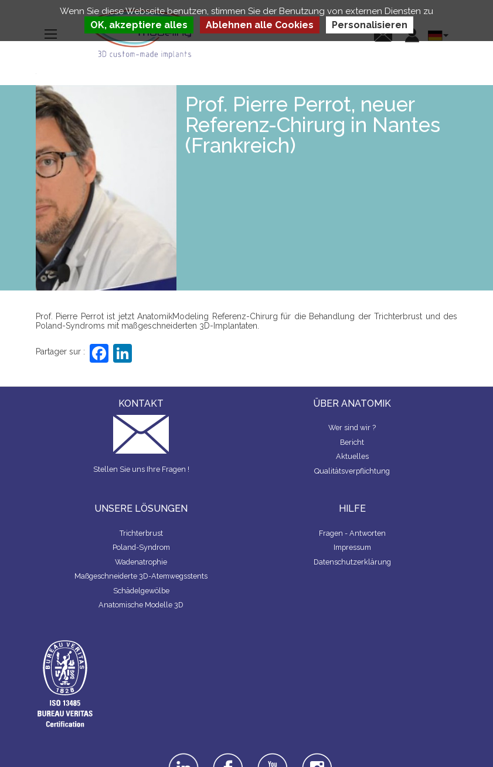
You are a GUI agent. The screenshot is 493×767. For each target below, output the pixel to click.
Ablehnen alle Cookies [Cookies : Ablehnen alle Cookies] (260, 25)
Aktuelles (352, 456)
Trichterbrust (141, 533)
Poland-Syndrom (141, 547)
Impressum (352, 547)
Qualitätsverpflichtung (352, 471)
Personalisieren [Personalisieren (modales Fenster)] (369, 25)
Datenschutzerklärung (352, 561)
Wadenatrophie (141, 561)
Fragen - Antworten (352, 533)
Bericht (352, 442)
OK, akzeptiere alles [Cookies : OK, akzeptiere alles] (139, 25)
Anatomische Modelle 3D (140, 604)
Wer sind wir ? (352, 427)
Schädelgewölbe (141, 590)
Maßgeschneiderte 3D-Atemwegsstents (141, 576)
